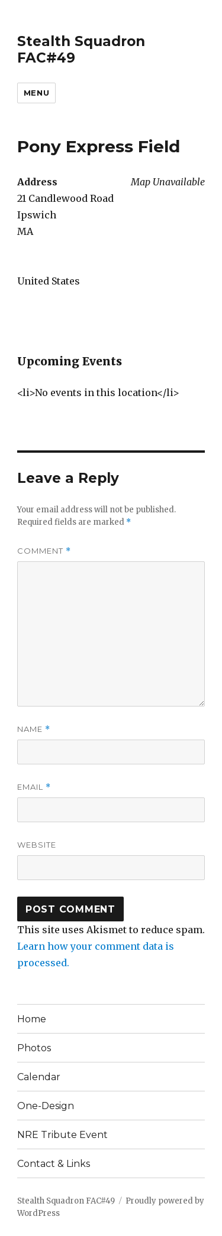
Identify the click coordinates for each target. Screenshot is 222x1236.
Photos (34, 1048)
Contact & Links (53, 1163)
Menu (36, 92)
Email (34, 787)
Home (31, 1019)
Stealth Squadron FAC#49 (66, 1201)
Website (36, 844)
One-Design (45, 1105)
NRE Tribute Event (62, 1134)
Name (33, 729)
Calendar (38, 1077)
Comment (44, 551)
